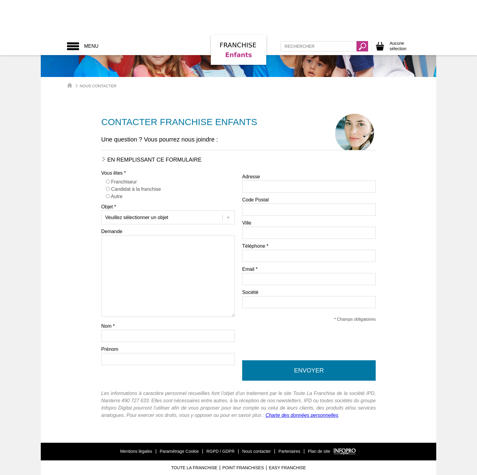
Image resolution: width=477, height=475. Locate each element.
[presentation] (309, 342)
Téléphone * (255, 246)
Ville (246, 222)
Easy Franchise (287, 467)
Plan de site (319, 451)
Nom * (108, 326)
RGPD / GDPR (220, 451)
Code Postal (255, 199)
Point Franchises (243, 467)
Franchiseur (124, 181)
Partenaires (289, 451)
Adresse (251, 176)
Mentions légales (136, 451)
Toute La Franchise (194, 467)
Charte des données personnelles (302, 415)
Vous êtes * (113, 173)
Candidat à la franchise (136, 189)
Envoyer (309, 370)
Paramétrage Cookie (179, 451)
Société (250, 292)
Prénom (109, 349)
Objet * (108, 206)
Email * (250, 269)
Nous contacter (256, 451)
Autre (116, 196)
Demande (111, 231)
